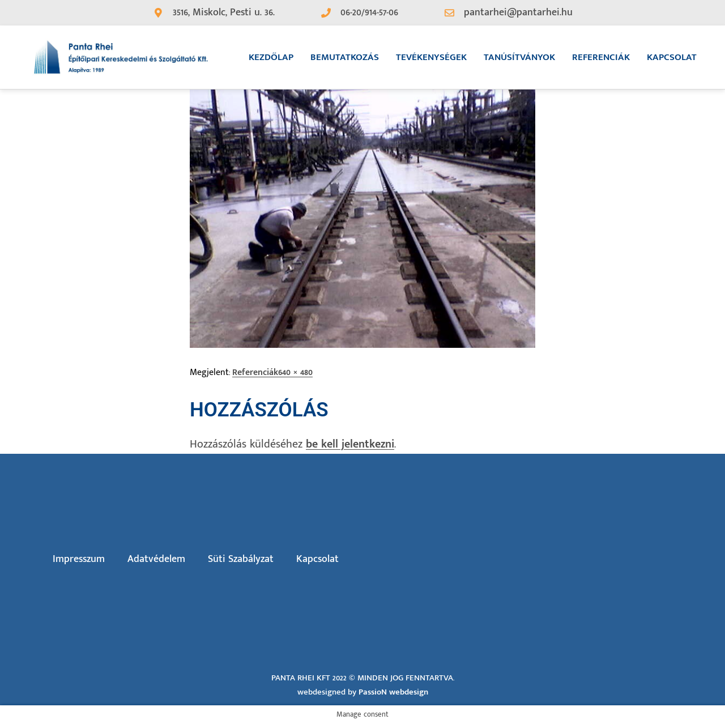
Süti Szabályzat (241, 559)
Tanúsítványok (519, 57)
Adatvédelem (156, 559)
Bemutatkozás (344, 57)
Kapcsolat (672, 57)
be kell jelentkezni (350, 444)
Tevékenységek (431, 57)
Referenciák (601, 57)
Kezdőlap (271, 57)
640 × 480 (295, 372)
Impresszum (79, 559)
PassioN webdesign (393, 692)
